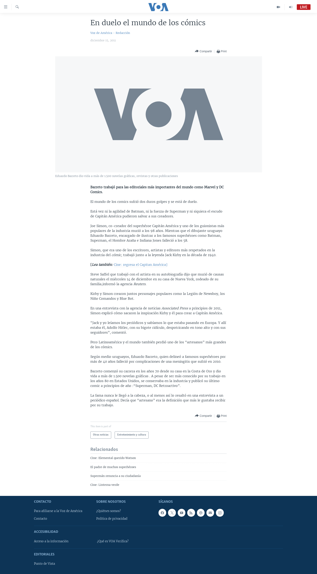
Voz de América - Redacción (110, 33)
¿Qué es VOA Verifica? (113, 541)
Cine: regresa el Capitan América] (140, 265)
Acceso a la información (51, 541)
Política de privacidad (111, 519)
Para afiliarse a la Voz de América (58, 511)
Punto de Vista (44, 564)
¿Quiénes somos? (108, 511)
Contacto (40, 519)
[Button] (203, 51)
